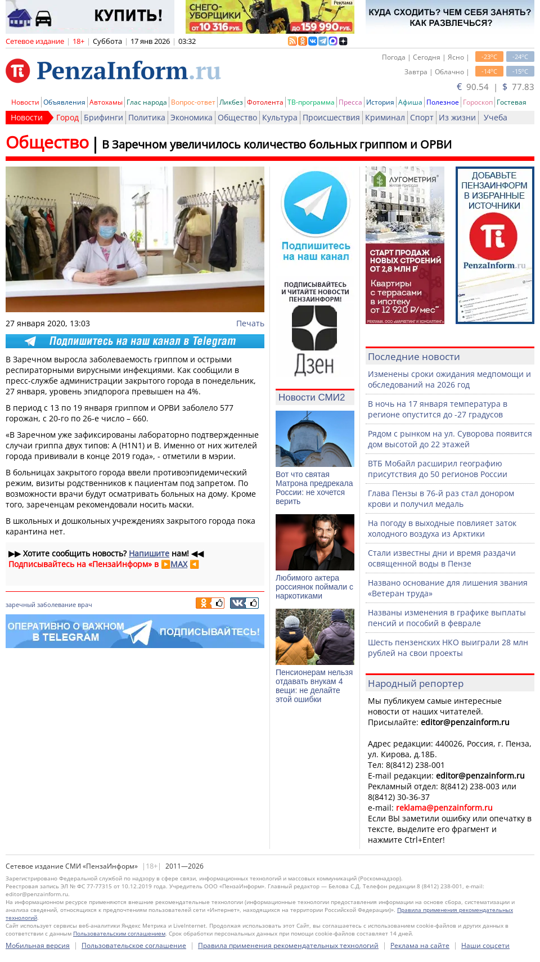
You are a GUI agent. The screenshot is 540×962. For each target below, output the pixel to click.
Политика (146, 117)
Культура (280, 117)
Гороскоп (478, 102)
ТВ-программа (311, 102)
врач (85, 604)
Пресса (350, 102)
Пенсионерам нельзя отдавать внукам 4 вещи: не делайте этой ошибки (314, 686)
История (380, 102)
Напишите (149, 553)
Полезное (442, 102)
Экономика (191, 117)
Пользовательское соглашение (134, 945)
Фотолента (265, 102)
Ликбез (231, 102)
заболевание (56, 604)
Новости (25, 102)
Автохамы (106, 102)
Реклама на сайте (419, 945)
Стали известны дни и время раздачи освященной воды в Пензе (442, 558)
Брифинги (103, 117)
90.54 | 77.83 (495, 86)
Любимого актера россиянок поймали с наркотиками (314, 586)
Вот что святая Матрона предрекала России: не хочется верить (314, 488)
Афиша (410, 102)
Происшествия (331, 117)
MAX (178, 564)
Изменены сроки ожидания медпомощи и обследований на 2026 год (449, 379)
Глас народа (147, 102)
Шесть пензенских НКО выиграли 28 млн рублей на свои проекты (448, 647)
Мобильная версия (38, 945)
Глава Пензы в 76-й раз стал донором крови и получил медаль (441, 498)
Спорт (422, 117)
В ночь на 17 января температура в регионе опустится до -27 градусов (437, 409)
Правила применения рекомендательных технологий (288, 945)
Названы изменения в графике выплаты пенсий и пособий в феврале (447, 617)
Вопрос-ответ (193, 102)
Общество (237, 117)
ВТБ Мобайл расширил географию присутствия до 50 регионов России (437, 468)
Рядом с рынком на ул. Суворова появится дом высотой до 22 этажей (450, 438)
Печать (250, 323)
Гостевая (511, 102)
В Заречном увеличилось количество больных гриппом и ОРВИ (277, 144)
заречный (20, 604)
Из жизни (457, 117)
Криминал (385, 117)
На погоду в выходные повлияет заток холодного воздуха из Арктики (442, 528)
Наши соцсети (485, 945)
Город (67, 117)
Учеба (495, 117)
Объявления (64, 102)
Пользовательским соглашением (119, 933)
